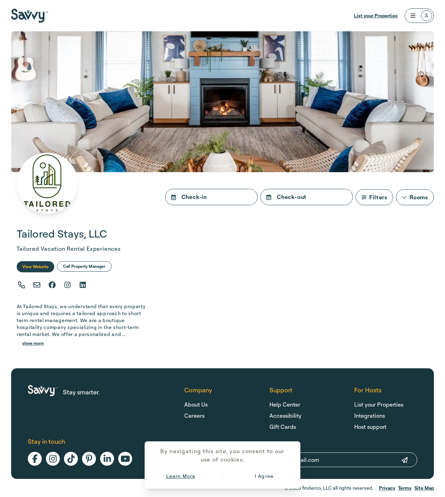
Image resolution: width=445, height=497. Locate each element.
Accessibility (285, 415)
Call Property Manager (84, 266)
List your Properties (376, 15)
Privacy (387, 488)
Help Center (284, 404)
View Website (35, 266)
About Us (196, 404)
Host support (370, 426)
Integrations (369, 415)
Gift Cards (282, 426)
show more (33, 343)
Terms (405, 488)
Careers (194, 415)
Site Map (424, 488)
